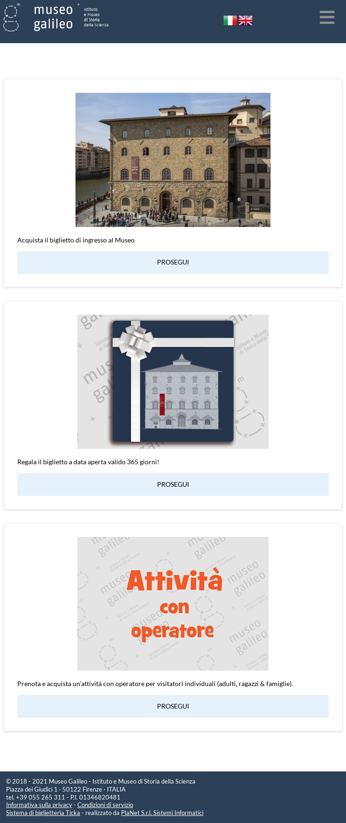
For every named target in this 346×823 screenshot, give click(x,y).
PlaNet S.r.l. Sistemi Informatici (162, 812)
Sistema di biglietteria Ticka (43, 812)
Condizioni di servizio (105, 804)
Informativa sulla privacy (39, 804)
